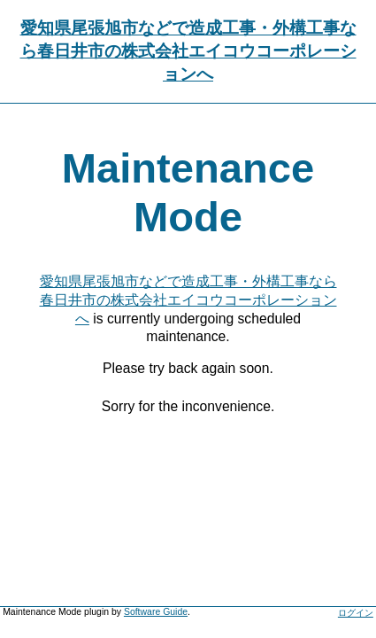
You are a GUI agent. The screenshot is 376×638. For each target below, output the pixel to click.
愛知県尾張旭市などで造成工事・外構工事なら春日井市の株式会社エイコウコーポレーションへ (188, 51)
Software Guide (156, 612)
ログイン (355, 613)
